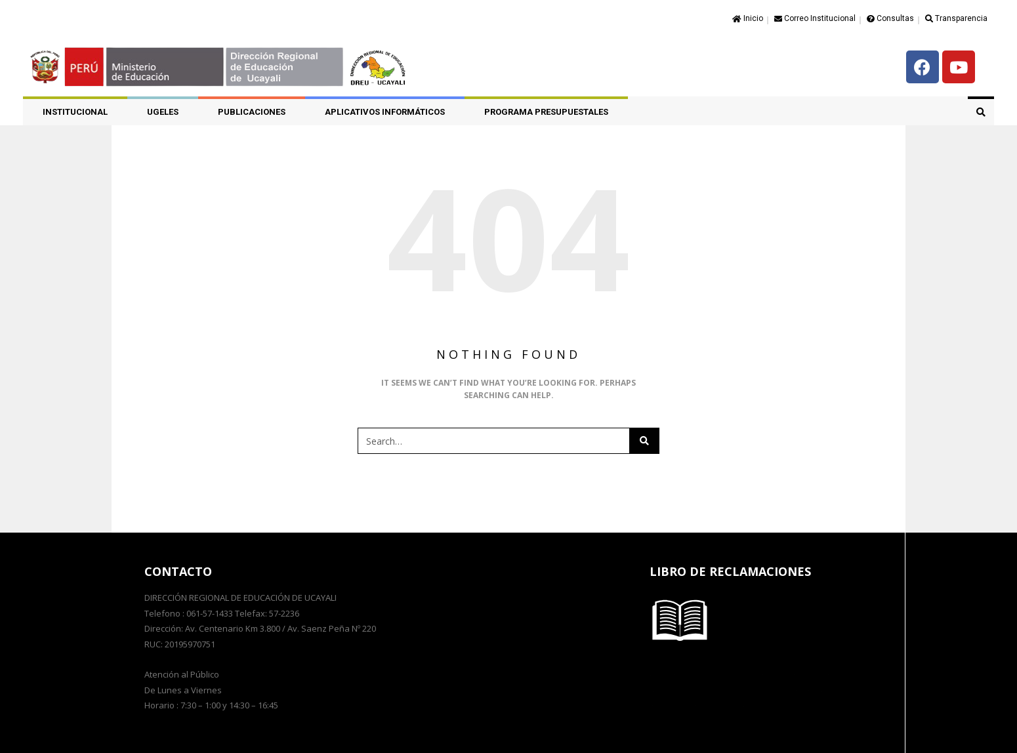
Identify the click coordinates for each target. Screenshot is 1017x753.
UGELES (162, 112)
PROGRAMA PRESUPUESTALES (546, 112)
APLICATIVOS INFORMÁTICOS (385, 112)
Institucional (75, 112)
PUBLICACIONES (251, 112)
